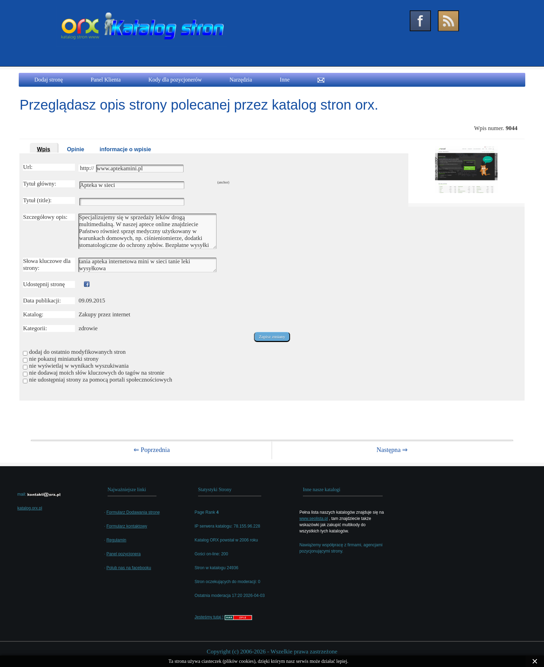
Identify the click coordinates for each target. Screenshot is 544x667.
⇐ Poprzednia (152, 449)
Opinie (75, 149)
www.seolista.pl (313, 518)
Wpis (43, 149)
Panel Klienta (106, 80)
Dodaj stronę (48, 80)
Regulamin (116, 540)
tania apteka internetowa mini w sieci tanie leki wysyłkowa (147, 265)
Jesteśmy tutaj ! (209, 617)
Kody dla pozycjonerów (175, 80)
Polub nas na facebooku (129, 567)
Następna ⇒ (392, 449)
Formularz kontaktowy (127, 526)
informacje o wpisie (125, 149)
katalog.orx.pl (29, 508)
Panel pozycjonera (124, 553)
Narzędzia (241, 80)
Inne (284, 80)
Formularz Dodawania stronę (133, 512)
